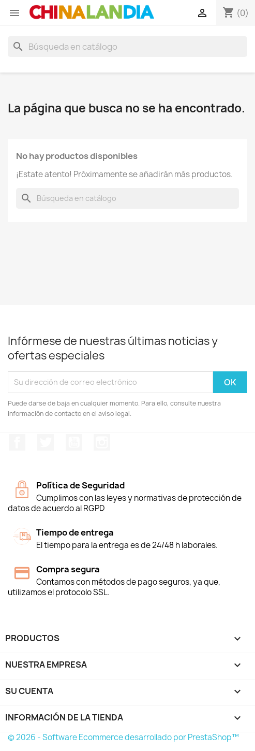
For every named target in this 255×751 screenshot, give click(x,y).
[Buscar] (127, 46)
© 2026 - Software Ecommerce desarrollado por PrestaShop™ (123, 737)
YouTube (74, 442)
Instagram (102, 442)
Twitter (45, 442)
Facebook (17, 442)
